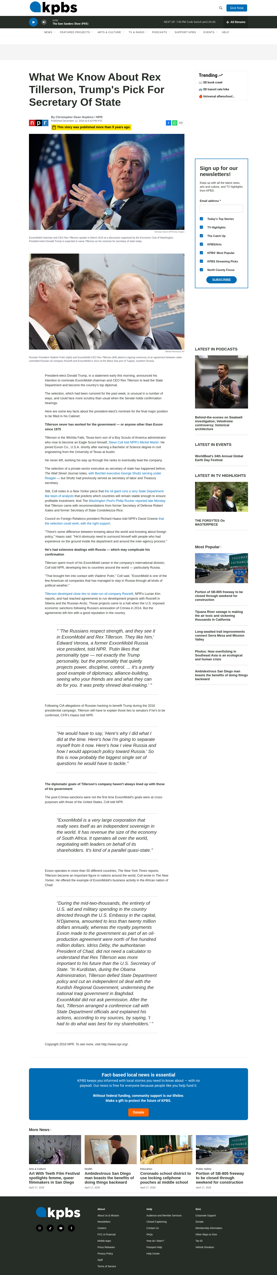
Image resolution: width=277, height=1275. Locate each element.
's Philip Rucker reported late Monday (127, 501)
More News (40, 1129)
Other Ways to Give (206, 1234)
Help (225, 36)
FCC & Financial (107, 1234)
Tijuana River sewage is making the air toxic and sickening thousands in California (219, 615)
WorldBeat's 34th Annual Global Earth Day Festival (219, 458)
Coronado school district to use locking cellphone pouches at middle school (165, 1178)
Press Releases (106, 1247)
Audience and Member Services (163, 1215)
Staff (100, 1260)
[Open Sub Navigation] (55, 36)
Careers (102, 1228)
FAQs (149, 1234)
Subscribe (221, 280)
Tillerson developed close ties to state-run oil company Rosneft (89, 594)
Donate (138, 1112)
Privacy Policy (105, 1253)
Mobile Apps (104, 1240)
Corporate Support (206, 1215)
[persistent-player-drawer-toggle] (235, 26)
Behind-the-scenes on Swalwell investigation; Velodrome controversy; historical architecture (218, 423)
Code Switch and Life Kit (201, 25)
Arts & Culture (109, 36)
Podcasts (159, 36)
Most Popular (208, 547)
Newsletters (104, 1221)
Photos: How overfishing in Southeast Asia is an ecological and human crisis (218, 655)
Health (88, 1169)
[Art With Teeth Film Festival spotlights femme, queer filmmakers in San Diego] (55, 1149)
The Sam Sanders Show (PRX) (70, 27)
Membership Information (209, 1228)
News (48, 36)
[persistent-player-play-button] (33, 25)
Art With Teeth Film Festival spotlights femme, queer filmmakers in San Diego (54, 1178)
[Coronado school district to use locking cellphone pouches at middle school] (166, 1149)
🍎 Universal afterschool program (215, 98)
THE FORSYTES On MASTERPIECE (210, 522)
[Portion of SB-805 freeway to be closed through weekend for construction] (222, 1149)
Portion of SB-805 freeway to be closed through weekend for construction (219, 596)
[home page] (52, 9)
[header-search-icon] (221, 9)
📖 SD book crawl (210, 82)
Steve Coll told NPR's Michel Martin (134, 442)
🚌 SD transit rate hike (214, 89)
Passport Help (154, 1247)
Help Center (153, 1253)
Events (209, 36)
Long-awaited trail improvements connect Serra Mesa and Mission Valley (220, 635)
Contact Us (152, 1228)
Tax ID (199, 1240)
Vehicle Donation (205, 1247)
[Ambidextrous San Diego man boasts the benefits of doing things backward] (111, 1149)
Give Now (237, 9)
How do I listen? (155, 1240)
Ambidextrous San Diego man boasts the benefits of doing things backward (221, 675)
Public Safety (203, 1169)
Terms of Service (107, 1266)
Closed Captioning (156, 1221)
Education (146, 1169)
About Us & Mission (108, 1215)
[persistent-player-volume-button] (44, 26)
